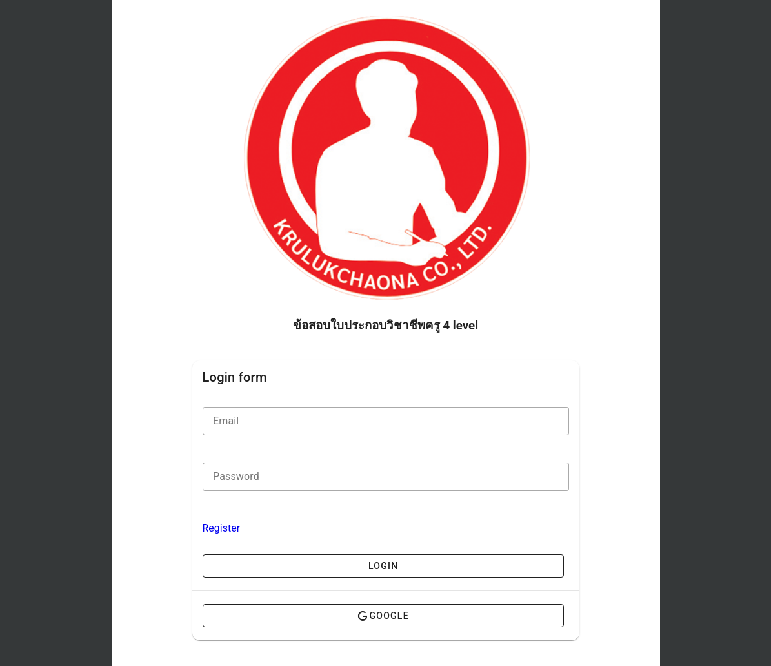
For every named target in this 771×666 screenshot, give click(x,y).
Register (222, 528)
